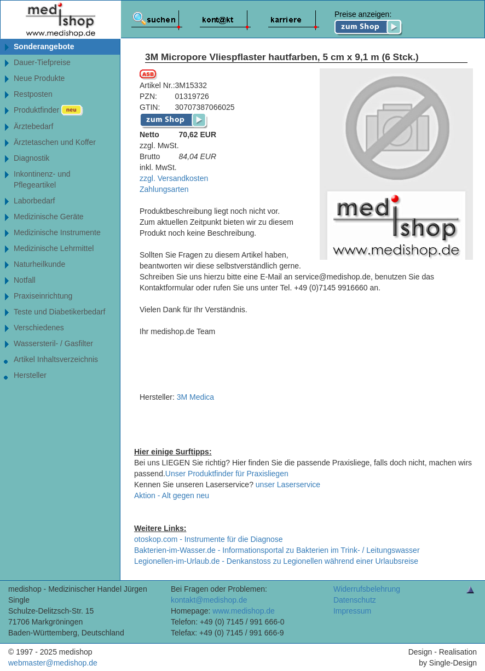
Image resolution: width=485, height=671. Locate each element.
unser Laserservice (288, 484)
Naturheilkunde (39, 264)
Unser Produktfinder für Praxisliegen (226, 473)
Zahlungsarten (164, 189)
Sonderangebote (44, 46)
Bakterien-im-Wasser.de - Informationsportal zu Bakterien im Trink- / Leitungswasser (277, 550)
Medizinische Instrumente (57, 232)
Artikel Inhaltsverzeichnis (56, 359)
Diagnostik (31, 158)
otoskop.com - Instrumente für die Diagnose (208, 539)
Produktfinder (48, 110)
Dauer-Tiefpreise (42, 62)
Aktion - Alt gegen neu (171, 495)
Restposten (33, 94)
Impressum (352, 610)
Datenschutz (354, 600)
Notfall (25, 280)
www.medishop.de (243, 610)
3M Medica (195, 397)
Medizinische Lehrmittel (54, 248)
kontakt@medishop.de (209, 600)
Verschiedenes (39, 327)
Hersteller (30, 375)
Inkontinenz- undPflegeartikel (42, 179)
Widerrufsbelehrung (366, 589)
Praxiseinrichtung (43, 295)
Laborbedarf (34, 200)
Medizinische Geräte (49, 216)
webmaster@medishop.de (52, 662)
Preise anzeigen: (368, 23)
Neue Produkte (39, 78)
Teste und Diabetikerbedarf (59, 311)
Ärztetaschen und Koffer (55, 142)
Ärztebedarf (33, 126)
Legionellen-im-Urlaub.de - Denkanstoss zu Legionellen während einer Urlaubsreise (276, 561)
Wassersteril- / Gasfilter (53, 343)
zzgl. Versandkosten (174, 178)
